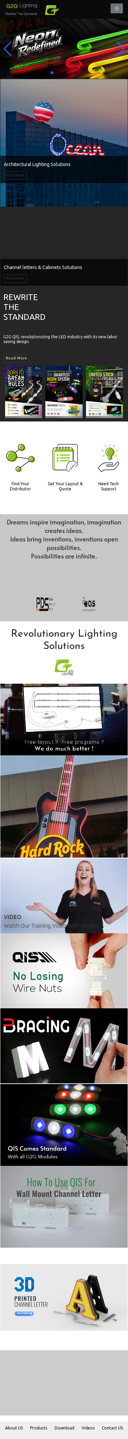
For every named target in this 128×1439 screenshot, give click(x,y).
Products (38, 1428)
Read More (15, 175)
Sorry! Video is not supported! (64, 233)
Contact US (112, 1428)
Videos (88, 1428)
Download (64, 1428)
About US (14, 1428)
